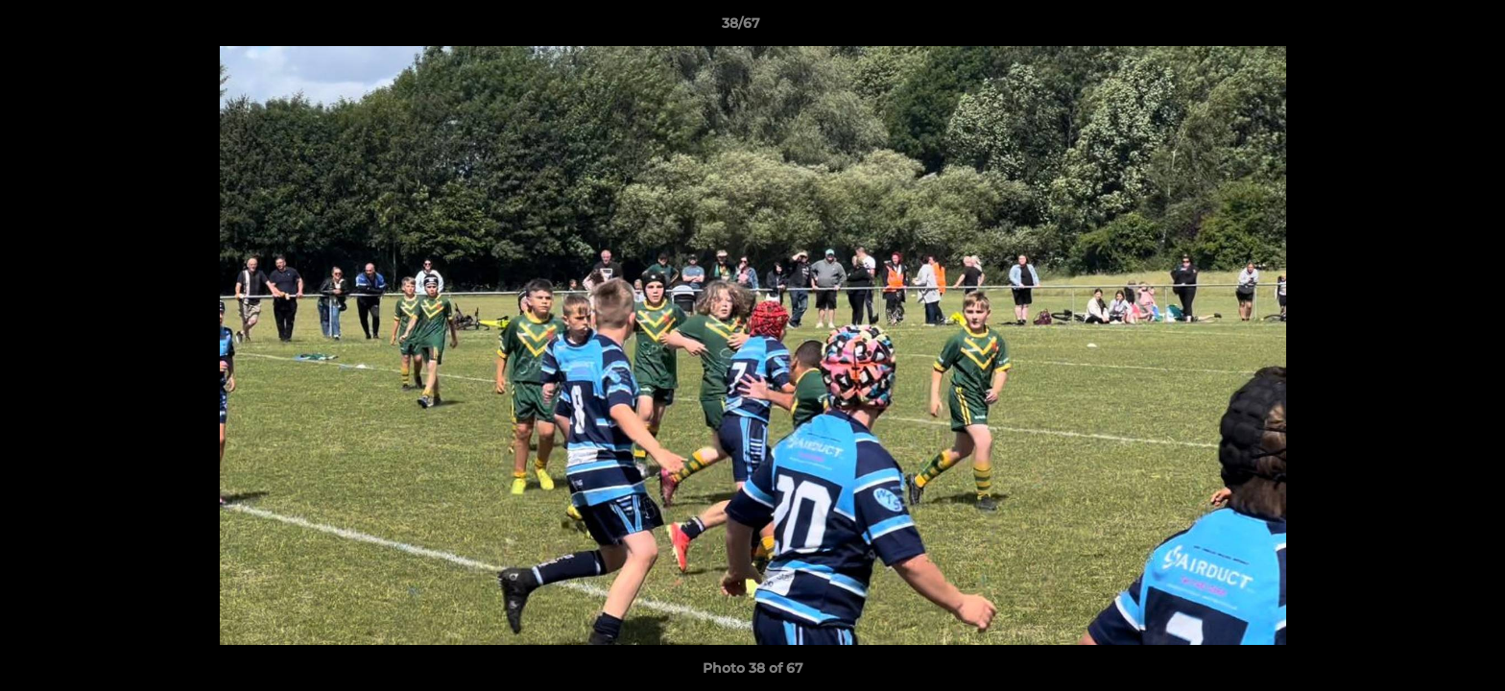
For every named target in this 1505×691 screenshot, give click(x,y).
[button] (1424, 27)
